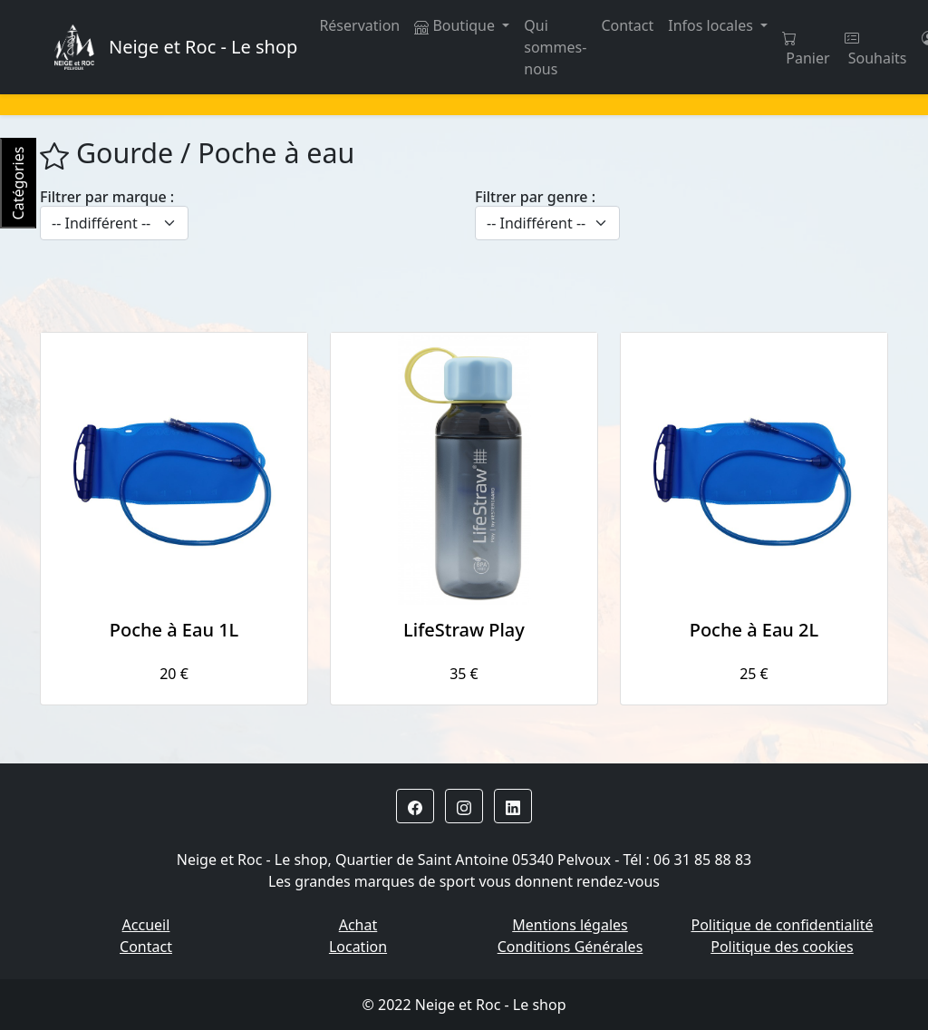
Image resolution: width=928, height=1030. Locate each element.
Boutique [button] (456, 25)
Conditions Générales (570, 947)
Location (358, 947)
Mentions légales (570, 925)
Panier (805, 49)
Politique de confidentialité (782, 925)
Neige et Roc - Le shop (203, 46)
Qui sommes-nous (555, 47)
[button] (415, 806)
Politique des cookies (782, 947)
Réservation (359, 25)
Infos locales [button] (712, 25)
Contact (627, 25)
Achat (358, 925)
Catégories (18, 183)
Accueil (146, 925)
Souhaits (876, 49)
